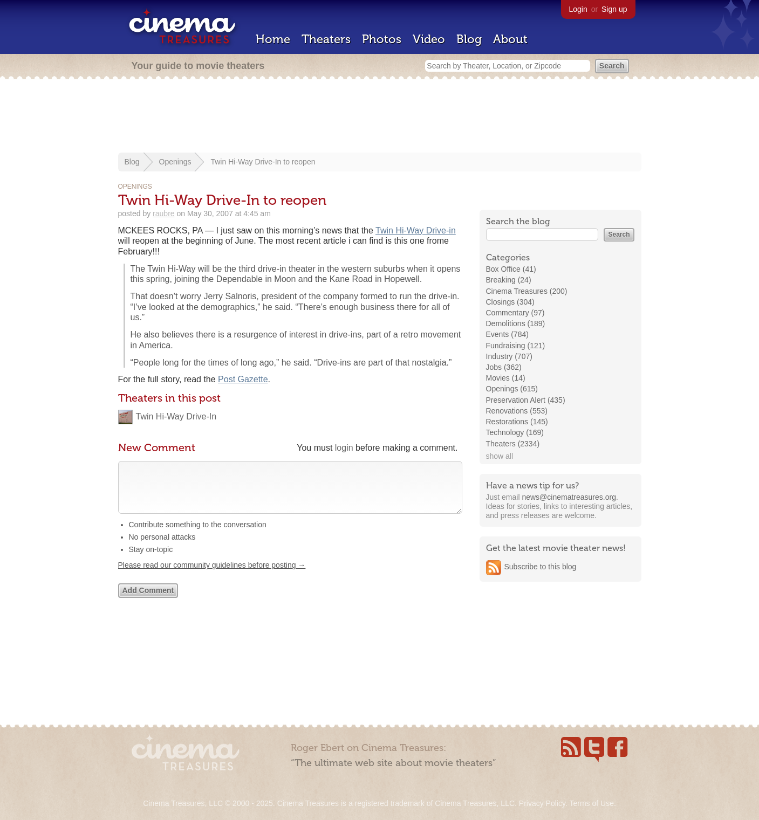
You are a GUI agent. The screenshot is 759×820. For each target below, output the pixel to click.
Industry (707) (509, 356)
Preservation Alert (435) (525, 400)
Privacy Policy (542, 803)
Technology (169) (515, 432)
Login (578, 9)
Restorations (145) (517, 421)
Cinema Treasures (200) (526, 291)
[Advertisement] (379, 117)
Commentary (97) (515, 312)
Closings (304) (510, 302)
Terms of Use (591, 803)
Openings (175, 161)
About (510, 39)
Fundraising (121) (515, 345)
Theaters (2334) (513, 443)
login (344, 447)
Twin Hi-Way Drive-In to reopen (262, 161)
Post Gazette (243, 379)
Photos (381, 39)
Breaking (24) (508, 279)
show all (500, 456)
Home (273, 39)
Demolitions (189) (515, 323)
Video (429, 39)
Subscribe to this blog (540, 566)
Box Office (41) (511, 269)
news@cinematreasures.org (569, 497)
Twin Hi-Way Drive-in (415, 230)
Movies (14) (505, 378)
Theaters (326, 39)
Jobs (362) (504, 367)
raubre (163, 213)
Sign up (614, 9)
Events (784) (507, 334)
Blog (469, 39)
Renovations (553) (517, 410)
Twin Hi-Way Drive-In (176, 416)
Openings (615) (512, 388)
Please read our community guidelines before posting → (212, 575)
